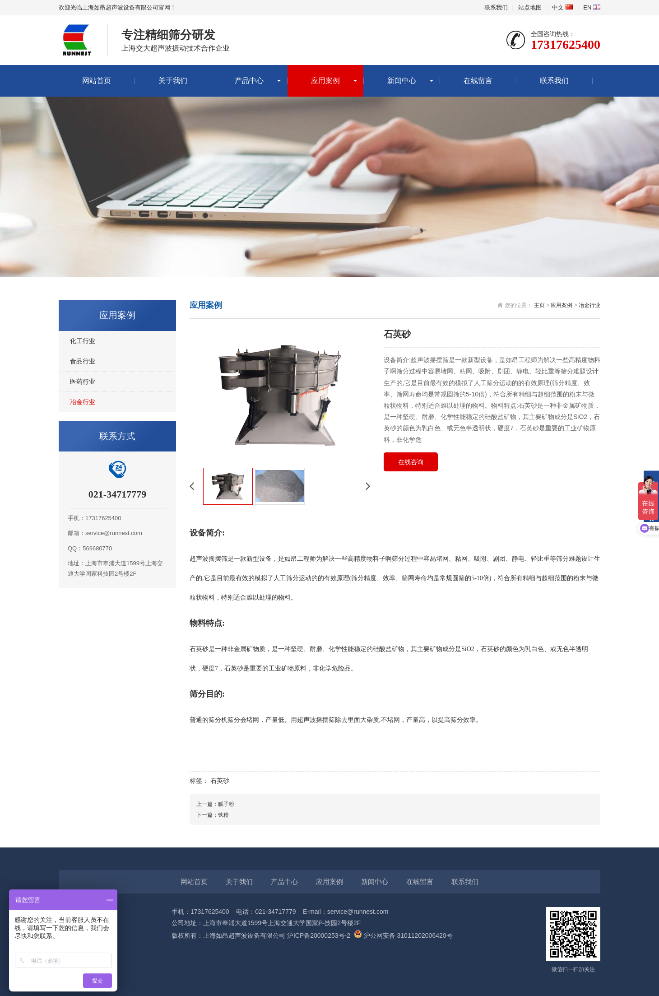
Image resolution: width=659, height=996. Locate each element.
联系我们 (496, 7)
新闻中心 (401, 80)
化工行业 (82, 340)
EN (591, 7)
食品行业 (82, 361)
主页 (539, 305)
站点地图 (530, 7)
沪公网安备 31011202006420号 (403, 935)
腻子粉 (226, 804)
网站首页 (96, 80)
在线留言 (478, 80)
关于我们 (172, 80)
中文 (562, 7)
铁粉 (223, 815)
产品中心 (249, 80)
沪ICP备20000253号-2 (318, 935)
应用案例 (325, 80)
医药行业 (82, 381)
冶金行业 (82, 401)
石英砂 (219, 780)
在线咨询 (410, 461)
